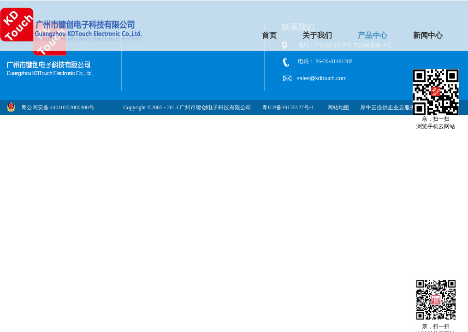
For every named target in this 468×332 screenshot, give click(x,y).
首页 (269, 35)
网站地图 (337, 107)
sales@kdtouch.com (323, 78)
